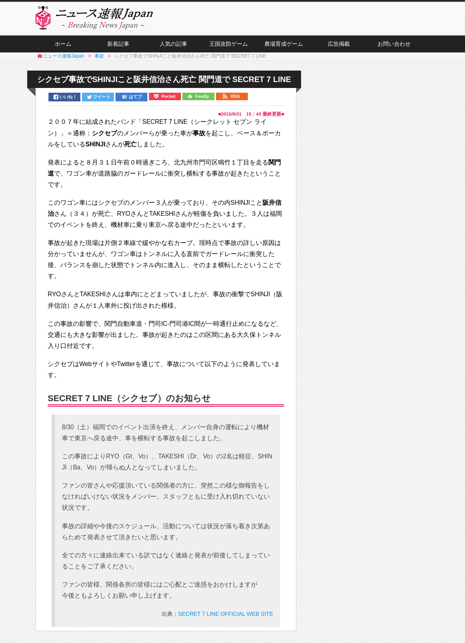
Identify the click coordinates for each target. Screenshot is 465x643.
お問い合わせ (394, 44)
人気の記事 (173, 44)
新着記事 (118, 44)
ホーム (63, 44)
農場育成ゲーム (283, 44)
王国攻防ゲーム (228, 44)
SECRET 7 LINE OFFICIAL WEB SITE (225, 614)
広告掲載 (339, 44)
